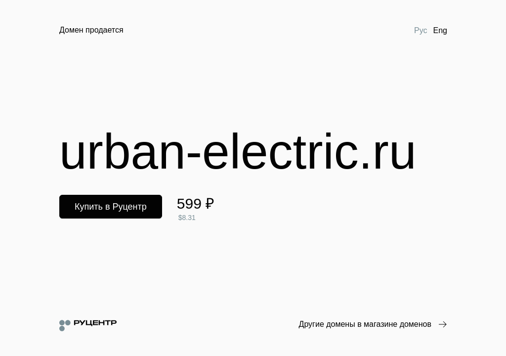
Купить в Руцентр (111, 207)
